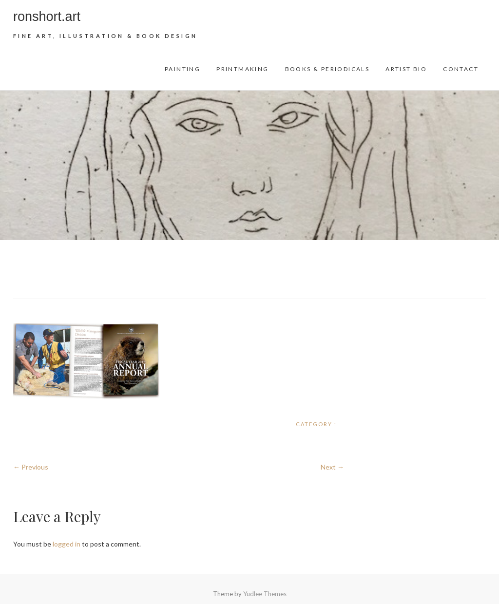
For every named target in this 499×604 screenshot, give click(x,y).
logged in (66, 544)
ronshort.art (46, 16)
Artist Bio (406, 69)
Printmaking (242, 69)
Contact (461, 69)
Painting (182, 69)
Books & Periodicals (327, 69)
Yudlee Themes (265, 594)
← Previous (30, 467)
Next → (332, 467)
